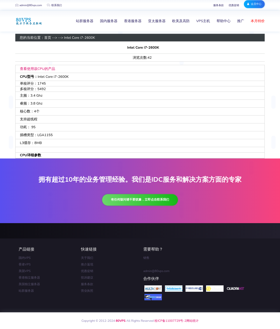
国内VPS (25, 258)
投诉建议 (87, 278)
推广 (240, 21)
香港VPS (25, 264)
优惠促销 (234, 5)
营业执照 (87, 291)
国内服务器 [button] (108, 21)
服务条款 (218, 5)
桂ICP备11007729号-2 (170, 321)
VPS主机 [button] (203, 21)
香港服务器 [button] (133, 21)
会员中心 (254, 4)
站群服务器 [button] (84, 21)
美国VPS (25, 271)
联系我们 (54, 5)
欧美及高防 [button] (181, 21)
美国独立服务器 (29, 284)
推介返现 (87, 264)
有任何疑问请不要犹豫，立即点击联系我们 (140, 199)
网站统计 (192, 321)
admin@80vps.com (28, 5)
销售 (146, 258)
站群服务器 (26, 291)
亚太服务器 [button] (157, 21)
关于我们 (87, 258)
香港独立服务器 (29, 278)
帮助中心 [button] (224, 21)
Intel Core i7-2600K (79, 37)
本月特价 (258, 21)
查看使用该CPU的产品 (37, 68)
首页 (47, 37)
